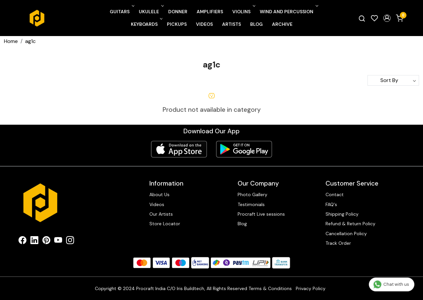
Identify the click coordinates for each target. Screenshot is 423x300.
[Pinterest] (46, 241)
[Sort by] (393, 80)
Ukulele (151, 12)
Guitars (121, 12)
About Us (159, 194)
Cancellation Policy (346, 233)
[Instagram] (70, 241)
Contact (335, 194)
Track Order (338, 243)
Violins (243, 12)
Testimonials (251, 204)
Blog (256, 24)
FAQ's (331, 204)
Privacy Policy (311, 288)
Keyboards (146, 24)
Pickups (177, 24)
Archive (282, 24)
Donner (177, 12)
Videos (204, 24)
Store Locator (164, 224)
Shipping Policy (342, 214)
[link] (362, 18)
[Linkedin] (34, 241)
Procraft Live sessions (261, 214)
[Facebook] (22, 241)
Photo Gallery (252, 194)
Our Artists (161, 214)
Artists (231, 24)
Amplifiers (210, 12)
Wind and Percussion (288, 12)
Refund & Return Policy (350, 224)
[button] (387, 18)
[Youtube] (58, 241)
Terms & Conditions (270, 288)
